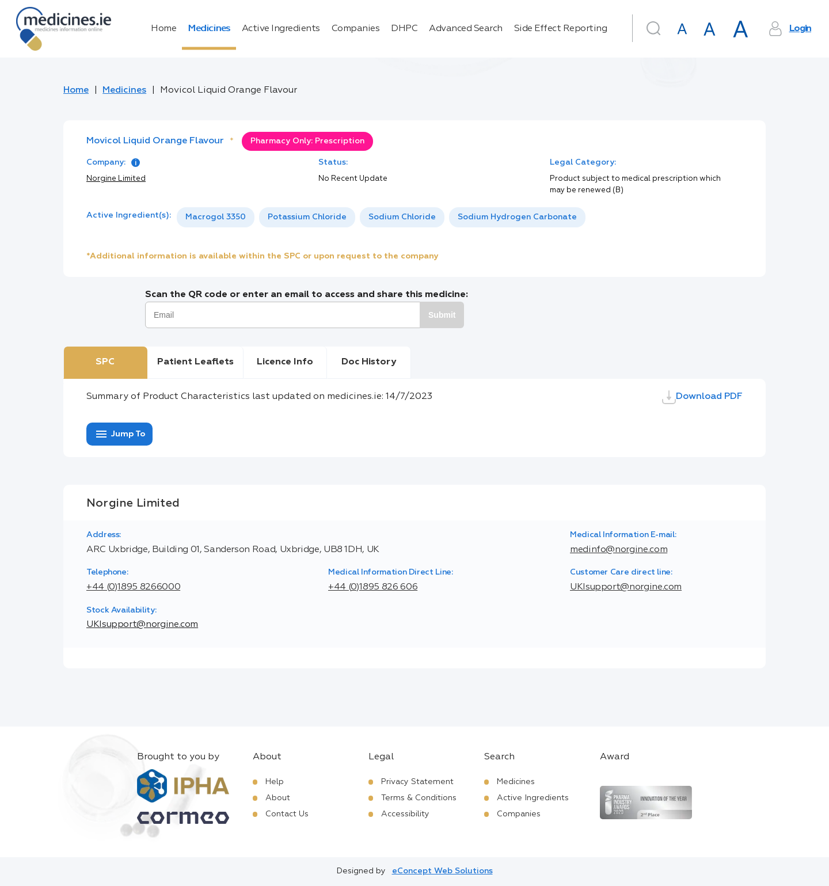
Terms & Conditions (419, 798)
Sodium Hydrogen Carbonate (517, 217)
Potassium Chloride (307, 217)
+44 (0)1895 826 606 (372, 587)
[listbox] (381, 217)
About (277, 798)
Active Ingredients (281, 28)
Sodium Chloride (402, 217)
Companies (356, 28)
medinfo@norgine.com (618, 549)
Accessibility (405, 814)
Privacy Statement (417, 782)
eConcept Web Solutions (442, 871)
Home (163, 28)
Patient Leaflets (195, 362)
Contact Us (287, 814)
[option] (215, 217)
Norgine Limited (116, 178)
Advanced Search (466, 28)
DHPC (404, 28)
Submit (441, 315)
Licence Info (285, 362)
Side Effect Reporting (560, 28)
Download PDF (702, 397)
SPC (105, 362)
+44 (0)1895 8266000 (133, 587)
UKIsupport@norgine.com (626, 587)
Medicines (209, 28)
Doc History (368, 362)
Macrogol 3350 (215, 217)
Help (274, 782)
